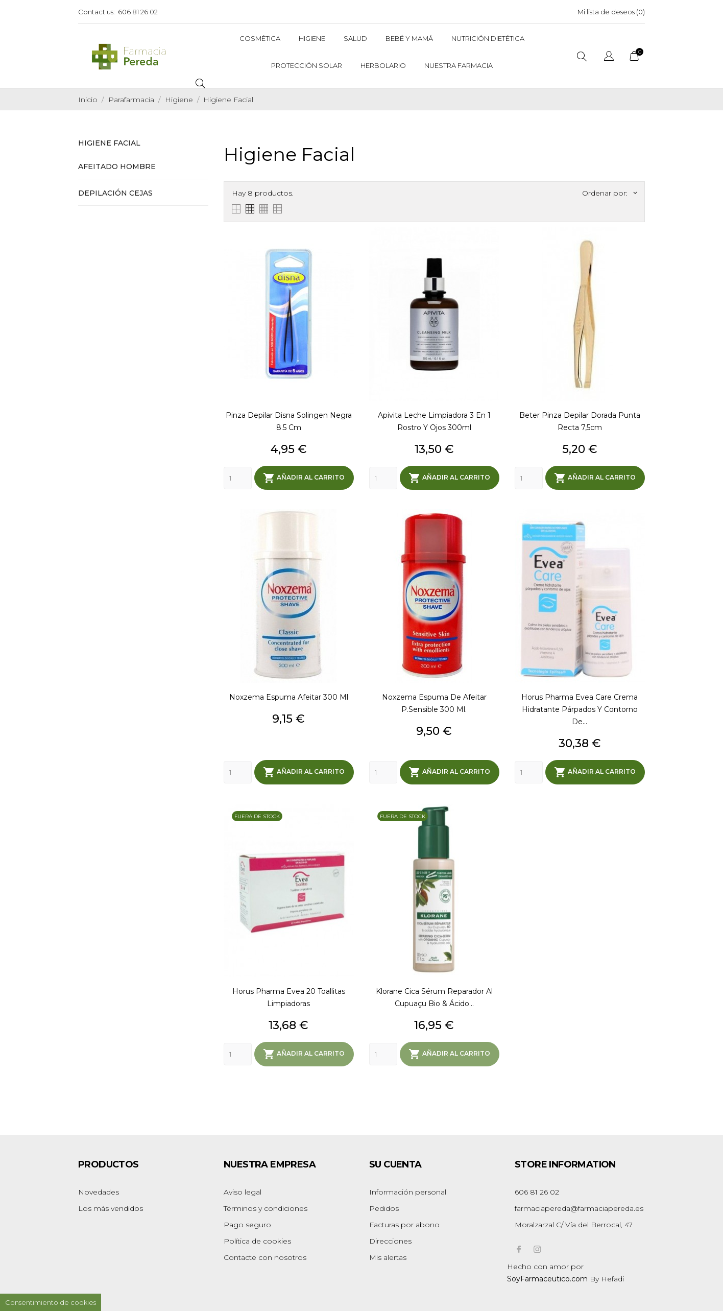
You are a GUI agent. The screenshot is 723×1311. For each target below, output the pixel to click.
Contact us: (96, 12)
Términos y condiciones (265, 1206)
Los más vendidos (110, 1206)
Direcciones (390, 1239)
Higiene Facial (109, 143)
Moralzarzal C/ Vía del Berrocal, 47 (574, 1222)
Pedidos (384, 1206)
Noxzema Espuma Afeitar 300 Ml (288, 696)
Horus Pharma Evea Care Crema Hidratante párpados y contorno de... (579, 709)
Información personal (407, 1190)
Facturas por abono (404, 1222)
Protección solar (306, 65)
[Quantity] (238, 477)
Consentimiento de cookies (50, 1302)
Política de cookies (257, 1239)
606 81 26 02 (138, 12)
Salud (355, 38)
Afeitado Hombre (117, 166)
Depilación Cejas (115, 193)
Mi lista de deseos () (611, 12)
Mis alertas (387, 1255)
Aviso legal (242, 1190)
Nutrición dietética (487, 38)
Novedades (98, 1190)
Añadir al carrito (304, 477)
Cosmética (259, 38)
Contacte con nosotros (265, 1255)
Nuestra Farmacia (458, 65)
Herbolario (383, 65)
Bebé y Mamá (409, 38)
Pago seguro (247, 1222)
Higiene (312, 38)
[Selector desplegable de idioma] (609, 57)
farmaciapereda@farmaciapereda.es (579, 1206)
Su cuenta (395, 1162)
